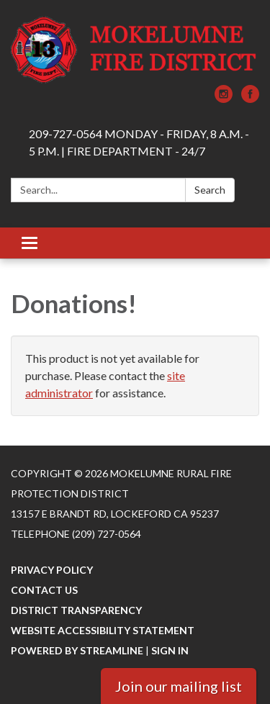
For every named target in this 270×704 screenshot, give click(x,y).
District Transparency (76, 610)
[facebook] (250, 98)
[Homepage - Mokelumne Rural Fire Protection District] (135, 49)
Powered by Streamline (77, 650)
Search (209, 190)
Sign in (170, 650)
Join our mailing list (178, 686)
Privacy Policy (52, 570)
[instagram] (224, 98)
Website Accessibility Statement (102, 630)
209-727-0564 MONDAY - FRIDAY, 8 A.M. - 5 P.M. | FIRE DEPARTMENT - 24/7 (139, 142)
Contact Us (44, 590)
